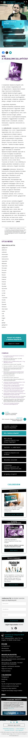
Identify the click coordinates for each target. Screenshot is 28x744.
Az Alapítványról (5, 646)
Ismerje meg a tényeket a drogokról (10, 657)
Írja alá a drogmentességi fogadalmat (11, 684)
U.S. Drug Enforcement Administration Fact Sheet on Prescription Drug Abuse (13, 356)
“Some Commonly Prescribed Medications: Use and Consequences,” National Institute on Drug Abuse (14, 391)
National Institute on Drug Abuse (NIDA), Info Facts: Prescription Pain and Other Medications (14, 385)
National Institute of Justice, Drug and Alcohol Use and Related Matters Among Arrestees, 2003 (14, 394)
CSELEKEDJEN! (14, 484)
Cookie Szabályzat (20, 728)
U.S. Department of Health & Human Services (14, 372)
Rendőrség (4, 679)
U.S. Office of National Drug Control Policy (12, 396)
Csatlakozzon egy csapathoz (9, 688)
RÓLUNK (4, 644)
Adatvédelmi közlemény (8, 728)
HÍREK (3, 694)
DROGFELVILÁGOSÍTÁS (9, 655)
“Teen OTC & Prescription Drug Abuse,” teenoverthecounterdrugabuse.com (11, 404)
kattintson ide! (11, 708)
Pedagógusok (5, 677)
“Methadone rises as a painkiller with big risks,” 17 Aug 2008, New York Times (14, 362)
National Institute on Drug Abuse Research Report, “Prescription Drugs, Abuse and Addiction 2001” (14, 388)
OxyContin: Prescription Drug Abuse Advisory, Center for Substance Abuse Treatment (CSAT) (14, 383)
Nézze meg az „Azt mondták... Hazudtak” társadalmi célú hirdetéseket (12, 663)
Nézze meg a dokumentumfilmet (13, 659)
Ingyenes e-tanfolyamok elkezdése (10, 666)
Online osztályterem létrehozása (10, 686)
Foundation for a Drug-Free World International (14, 635)
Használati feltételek (9, 730)
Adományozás (5, 648)
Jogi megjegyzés (19, 730)
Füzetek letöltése (6, 671)
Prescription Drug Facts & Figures (17, 397)
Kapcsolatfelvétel (6, 650)
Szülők (3, 681)
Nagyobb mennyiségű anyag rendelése (11, 690)
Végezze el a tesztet (6, 668)
